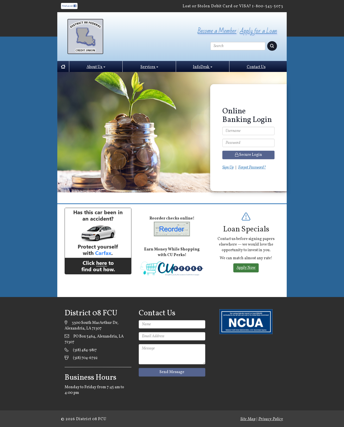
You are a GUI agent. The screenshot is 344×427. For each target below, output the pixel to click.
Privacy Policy (270, 419)
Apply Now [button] (246, 267)
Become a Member (217, 31)
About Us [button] (96, 67)
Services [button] (149, 67)
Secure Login (248, 155)
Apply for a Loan (258, 31)
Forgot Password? (252, 167)
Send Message (171, 372)
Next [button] (283, 261)
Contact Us (256, 67)
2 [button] (258, 290)
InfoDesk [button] (202, 67)
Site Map (248, 419)
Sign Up (228, 167)
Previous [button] (208, 261)
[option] (246, 255)
